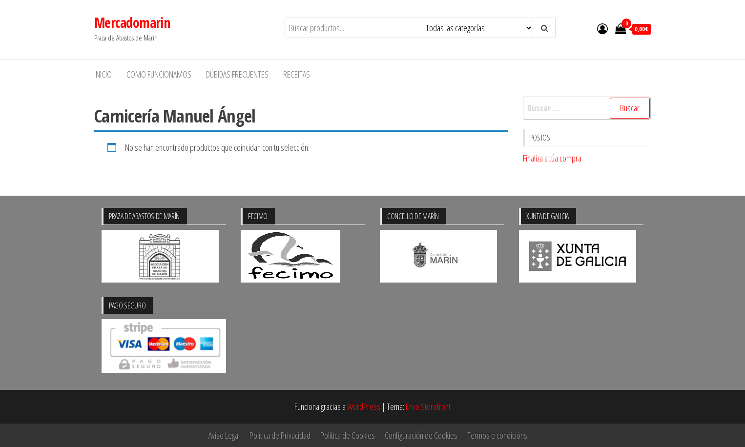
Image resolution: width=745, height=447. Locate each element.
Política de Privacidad (279, 435)
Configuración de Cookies (421, 435)
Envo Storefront (428, 406)
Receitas (296, 74)
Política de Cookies (347, 435)
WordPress (363, 406)
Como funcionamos (158, 74)
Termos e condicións (497, 435)
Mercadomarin (132, 22)
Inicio (103, 74)
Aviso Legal (224, 435)
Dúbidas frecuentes (237, 74)
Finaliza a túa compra (552, 158)
